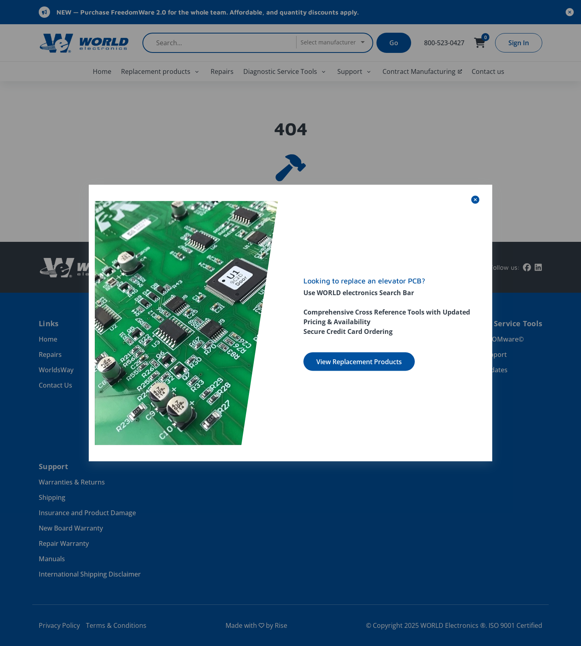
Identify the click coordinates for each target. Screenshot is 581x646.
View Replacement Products (359, 361)
